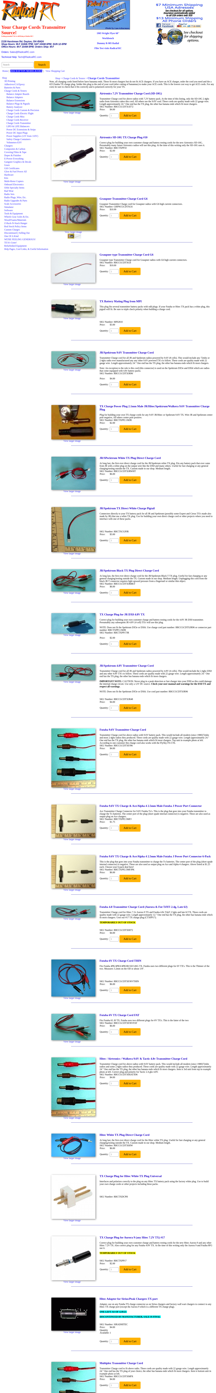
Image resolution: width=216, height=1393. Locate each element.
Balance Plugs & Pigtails (18, 103)
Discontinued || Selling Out (17, 233)
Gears (7, 165)
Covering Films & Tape (15, 152)
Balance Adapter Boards (17, 94)
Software (8, 210)
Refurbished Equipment (15, 246)
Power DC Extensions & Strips (21, 129)
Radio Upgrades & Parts (15, 200)
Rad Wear (9, 191)
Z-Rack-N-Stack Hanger (15, 223)
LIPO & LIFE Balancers (17, 126)
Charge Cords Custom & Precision (22, 110)
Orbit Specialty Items (14, 187)
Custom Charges (12, 229)
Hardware (9, 175)
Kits (6, 178)
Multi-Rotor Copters (13, 181)
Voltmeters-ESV (14, 142)
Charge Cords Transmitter (18, 123)
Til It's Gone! (10, 242)
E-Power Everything (13, 158)
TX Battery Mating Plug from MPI (121, 301)
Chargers (8, 145)
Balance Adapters (14, 97)
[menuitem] (25, 77)
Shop (4, 78)
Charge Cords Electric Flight (19, 113)
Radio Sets (9, 194)
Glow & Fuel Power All (15, 171)
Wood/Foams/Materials (15, 220)
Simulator (9, 207)
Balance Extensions (15, 100)
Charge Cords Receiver (17, 120)
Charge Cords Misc (15, 116)
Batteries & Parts (12, 87)
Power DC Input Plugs (17, 133)
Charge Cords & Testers (15, 91)
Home (5, 71)
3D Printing (9, 81)
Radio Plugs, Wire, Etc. (15, 197)
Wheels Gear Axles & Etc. (16, 217)
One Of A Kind (11, 236)
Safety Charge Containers (18, 139)
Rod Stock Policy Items (15, 226)
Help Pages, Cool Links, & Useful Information (26, 249)
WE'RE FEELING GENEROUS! (20, 239)
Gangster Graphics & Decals (17, 162)
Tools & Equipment (13, 213)
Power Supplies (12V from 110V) (22, 136)
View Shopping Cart (55, 71)
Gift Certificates (12, 168)
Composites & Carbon (14, 149)
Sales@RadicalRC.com (22, 52)
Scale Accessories (12, 204)
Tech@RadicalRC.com (30, 57)
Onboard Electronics (14, 184)
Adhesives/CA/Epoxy (14, 84)
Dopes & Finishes (12, 155)
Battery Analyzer (14, 107)
